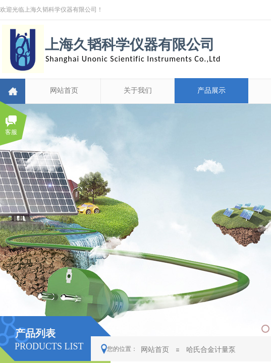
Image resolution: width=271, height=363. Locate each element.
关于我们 (138, 90)
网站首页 (64, 90)
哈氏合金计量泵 (211, 349)
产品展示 (211, 90)
